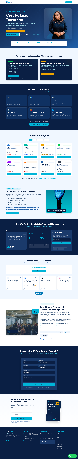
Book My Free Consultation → (39, 384)
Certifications (32, 2)
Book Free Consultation (59, 2)
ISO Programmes (43, 438)
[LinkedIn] (10, 440)
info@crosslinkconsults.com (29, 438)
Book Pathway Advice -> (48, 74)
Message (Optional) (26, 375)
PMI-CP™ (41, 435)
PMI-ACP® (50, 433)
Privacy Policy (59, 446)
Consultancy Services (60, 442)
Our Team (45, 2)
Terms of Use (59, 448)
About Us (23, 2)
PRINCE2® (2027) (51, 438)
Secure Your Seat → (13, 75)
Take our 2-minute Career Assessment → (47, 178)
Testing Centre (39, 2)
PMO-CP (41, 436)
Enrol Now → (68, 2)
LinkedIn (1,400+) (39, 293)
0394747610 (27, 436)
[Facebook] (6, 440)
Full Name (24, 360)
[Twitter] (8, 440)
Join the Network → (61, 242)
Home (19, 2)
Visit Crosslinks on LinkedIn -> (39, 270)
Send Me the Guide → (21, 418)
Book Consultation (60, 444)
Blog (49, 2)
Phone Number (25, 365)
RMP (49, 436)
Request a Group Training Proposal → (39, 124)
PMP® (41, 433)
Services (27, 2)
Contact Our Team (46, 339)
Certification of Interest (26, 370)
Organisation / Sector (43, 365)
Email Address (41, 360)
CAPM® (49, 435)
